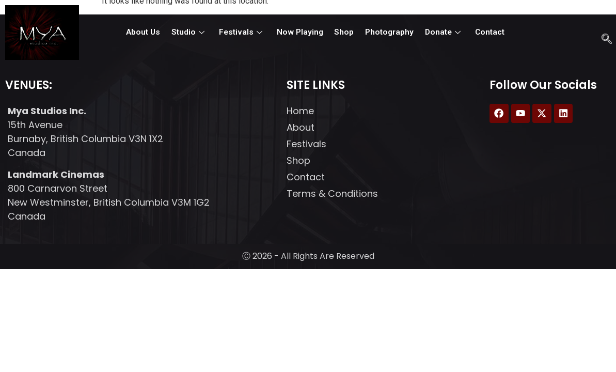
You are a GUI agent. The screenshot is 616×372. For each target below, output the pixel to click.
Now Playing (299, 32)
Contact (481, 32)
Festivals (243, 32)
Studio (193, 32)
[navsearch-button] (604, 36)
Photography (384, 32)
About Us (150, 32)
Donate (436, 32)
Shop (342, 32)
